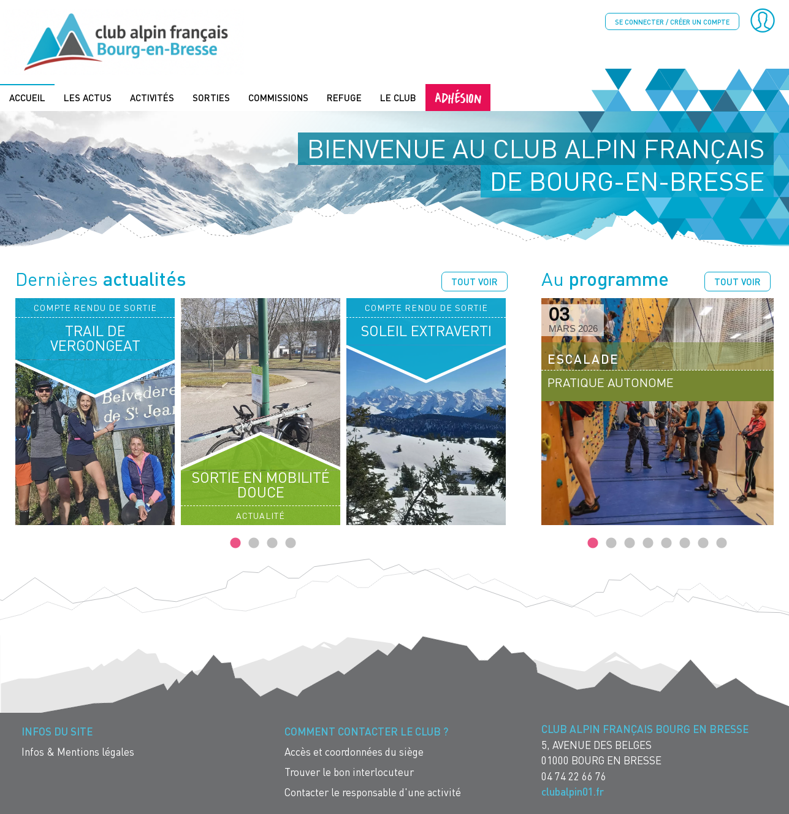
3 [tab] (272, 543)
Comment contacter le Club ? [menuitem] (366, 730)
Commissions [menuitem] (278, 96)
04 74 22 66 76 (573, 775)
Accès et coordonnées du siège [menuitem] (354, 751)
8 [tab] (721, 543)
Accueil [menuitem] (27, 96)
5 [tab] (666, 543)
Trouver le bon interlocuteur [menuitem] (349, 771)
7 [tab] (703, 543)
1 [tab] (235, 543)
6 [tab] (685, 543)
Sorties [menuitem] (211, 96)
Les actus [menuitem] (88, 96)
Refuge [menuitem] (344, 96)
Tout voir (474, 280)
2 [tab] (254, 543)
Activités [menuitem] (152, 96)
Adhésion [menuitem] (458, 96)
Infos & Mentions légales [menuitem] (77, 751)
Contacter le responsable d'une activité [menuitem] (372, 791)
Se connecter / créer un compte (672, 22)
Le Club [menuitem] (398, 96)
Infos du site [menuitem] (57, 730)
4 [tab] (290, 543)
